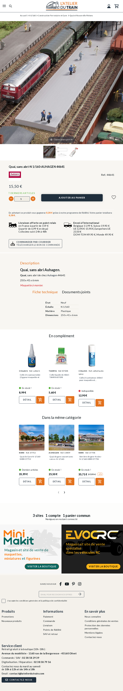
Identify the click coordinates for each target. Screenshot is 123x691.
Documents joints (76, 292)
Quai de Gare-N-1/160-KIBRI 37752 (30, 457)
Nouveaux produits (12, 621)
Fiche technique (45, 292)
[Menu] (4, 6)
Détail (27, 399)
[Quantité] (22, 198)
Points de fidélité (52, 629)
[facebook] (60, 584)
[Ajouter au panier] (72, 197)
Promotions (8, 616)
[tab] (45, 293)
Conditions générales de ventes (101, 621)
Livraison (47, 625)
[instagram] (79, 584)
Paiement (48, 616)
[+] (33, 198)
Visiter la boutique (41, 566)
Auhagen (52, 275)
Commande (49, 621)
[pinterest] (73, 584)
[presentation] (59, 491)
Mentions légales (94, 632)
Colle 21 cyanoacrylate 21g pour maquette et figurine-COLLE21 (30, 377)
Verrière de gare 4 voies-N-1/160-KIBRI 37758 (90, 457)
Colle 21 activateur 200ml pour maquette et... (91, 378)
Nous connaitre (93, 616)
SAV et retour (50, 634)
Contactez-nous (93, 637)
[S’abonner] (79, 594)
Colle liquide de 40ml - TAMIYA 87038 (59, 376)
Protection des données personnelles (97, 627)
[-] (11, 198)
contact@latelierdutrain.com (26, 673)
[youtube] (66, 584)
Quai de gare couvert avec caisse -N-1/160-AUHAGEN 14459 (61, 459)
